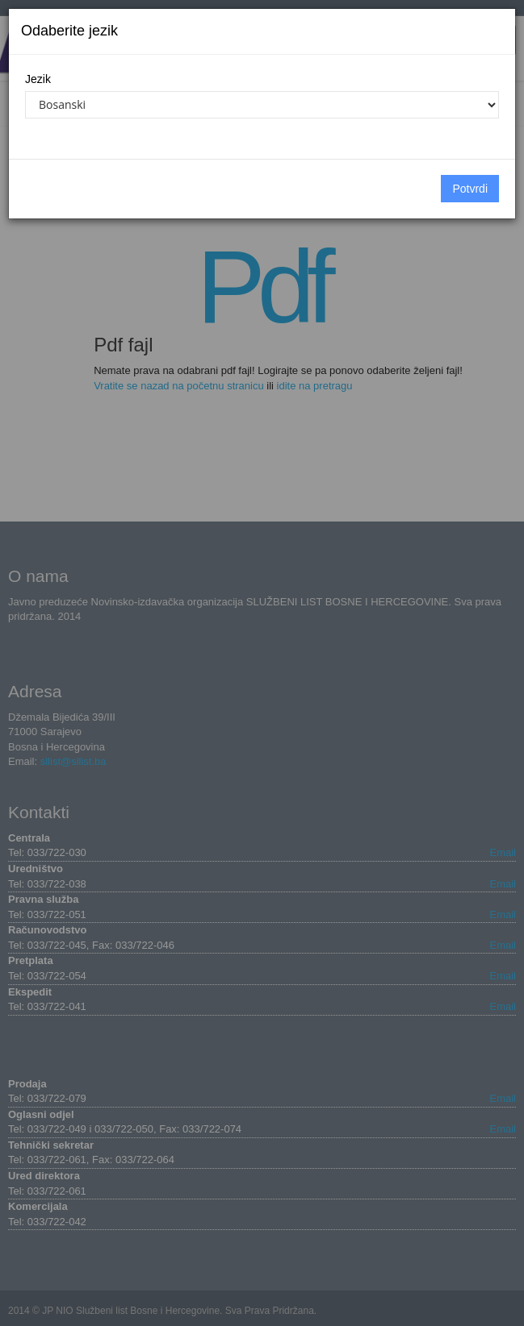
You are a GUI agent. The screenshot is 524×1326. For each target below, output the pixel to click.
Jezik (38, 79)
